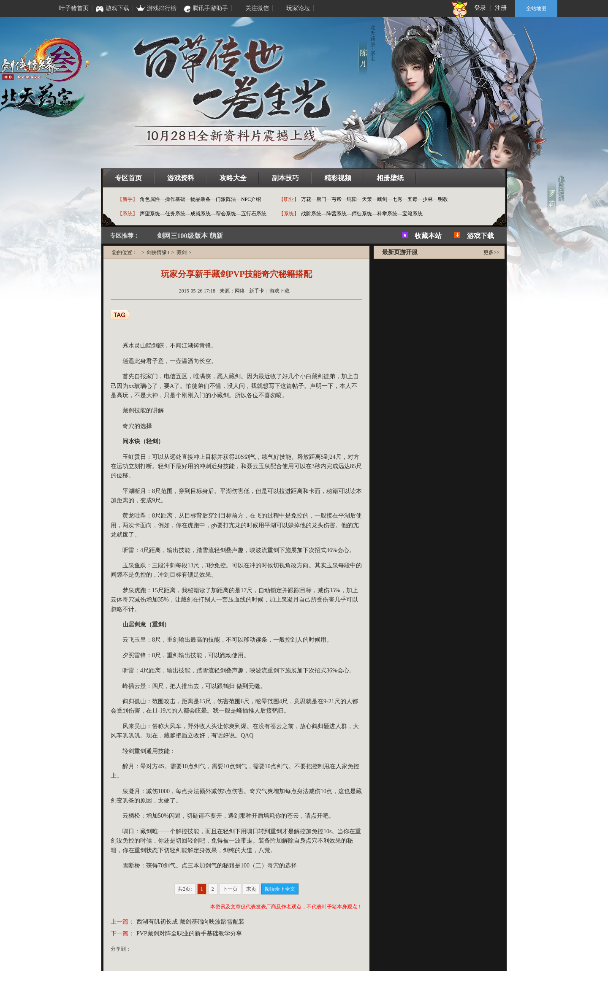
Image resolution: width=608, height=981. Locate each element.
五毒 (412, 199)
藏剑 (382, 199)
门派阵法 (226, 199)
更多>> (491, 252)
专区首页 (128, 178)
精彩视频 (337, 178)
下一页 (230, 889)
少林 (428, 199)
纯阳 (352, 199)
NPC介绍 (251, 199)
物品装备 (200, 199)
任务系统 (175, 214)
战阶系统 (311, 214)
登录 (480, 8)
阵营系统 (336, 214)
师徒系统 (362, 214)
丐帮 (336, 199)
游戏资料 (180, 178)
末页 (251, 889)
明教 (443, 199)
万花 (306, 199)
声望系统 (150, 214)
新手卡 (256, 291)
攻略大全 (233, 178)
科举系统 (387, 214)
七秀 (397, 199)
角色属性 (150, 199)
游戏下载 (480, 235)
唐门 (321, 199)
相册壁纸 (390, 178)
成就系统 (200, 214)
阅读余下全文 (280, 889)
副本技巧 (285, 178)
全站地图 (536, 8)
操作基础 (175, 199)
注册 (501, 8)
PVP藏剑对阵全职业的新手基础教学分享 (189, 933)
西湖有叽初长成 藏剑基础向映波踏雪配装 (190, 922)
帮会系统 (226, 214)
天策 (367, 199)
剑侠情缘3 (158, 252)
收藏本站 (428, 235)
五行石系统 (253, 214)
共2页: (185, 889)
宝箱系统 (412, 214)
